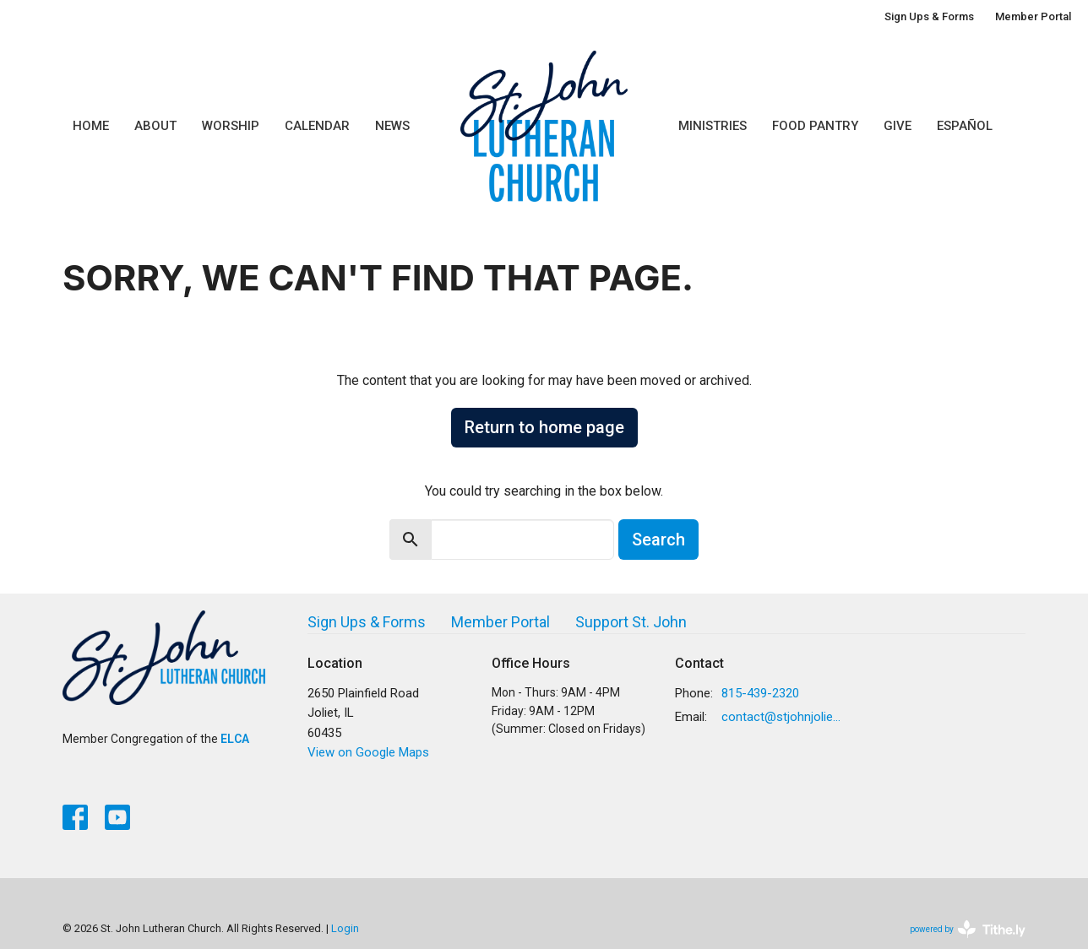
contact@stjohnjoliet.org (781, 716)
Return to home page (544, 427)
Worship (230, 125)
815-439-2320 (760, 693)
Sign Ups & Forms (929, 16)
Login (345, 928)
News (392, 125)
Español (965, 125)
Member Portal (1033, 16)
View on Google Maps (368, 752)
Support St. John (631, 622)
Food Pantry (815, 125)
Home (91, 125)
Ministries (712, 125)
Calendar (317, 125)
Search (658, 539)
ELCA (234, 739)
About (155, 125)
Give (897, 125)
